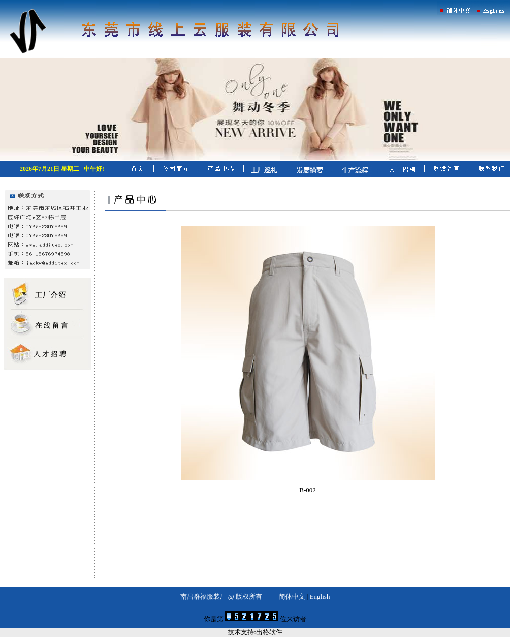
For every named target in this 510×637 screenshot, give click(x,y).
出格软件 (269, 632)
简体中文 (292, 596)
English (320, 596)
